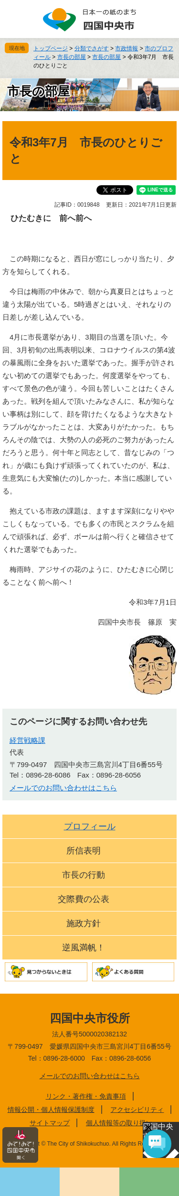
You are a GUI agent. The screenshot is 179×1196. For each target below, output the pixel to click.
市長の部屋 (71, 57)
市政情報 (126, 48)
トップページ (50, 48)
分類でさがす (91, 48)
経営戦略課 (27, 740)
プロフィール (90, 826)
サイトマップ (50, 1123)
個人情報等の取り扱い (119, 1123)
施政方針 (83, 923)
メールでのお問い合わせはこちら (63, 788)
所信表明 (83, 850)
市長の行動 (83, 875)
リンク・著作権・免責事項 (86, 1096)
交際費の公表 (83, 899)
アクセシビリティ (137, 1109)
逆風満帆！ (83, 947)
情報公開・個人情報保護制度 (51, 1109)
